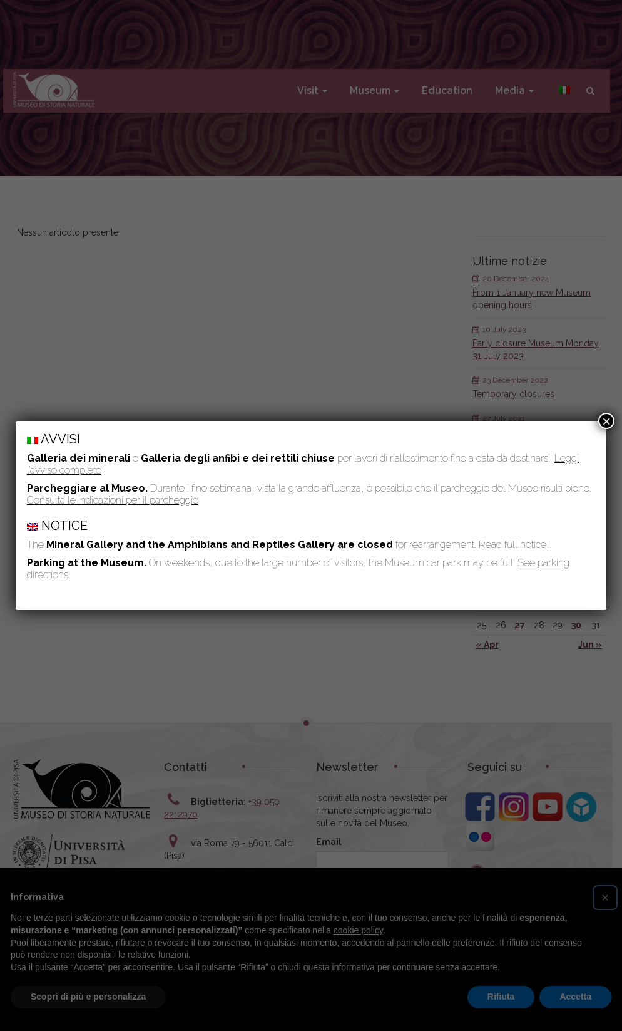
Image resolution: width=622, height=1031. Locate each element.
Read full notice (512, 545)
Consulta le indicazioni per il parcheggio (112, 500)
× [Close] (606, 421)
